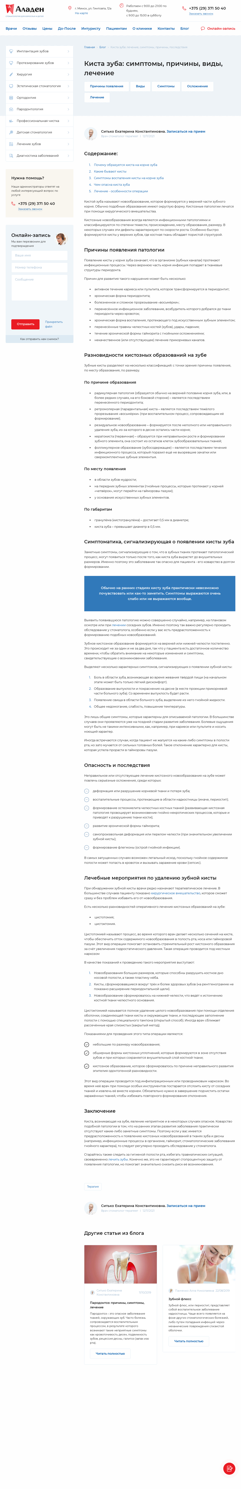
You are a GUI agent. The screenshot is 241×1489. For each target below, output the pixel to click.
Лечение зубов (39, 144)
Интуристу (91, 29)
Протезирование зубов (39, 63)
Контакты (166, 29)
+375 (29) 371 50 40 (207, 8)
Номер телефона (28, 267)
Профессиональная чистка (39, 121)
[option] (120, 1305)
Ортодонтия (39, 98)
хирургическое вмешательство (175, 893)
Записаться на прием (186, 131)
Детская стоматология (39, 132)
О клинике (142, 29)
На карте (81, 13)
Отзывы (30, 29)
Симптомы (166, 86)
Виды (140, 86)
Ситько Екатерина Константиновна (133, 1206)
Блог (184, 29)
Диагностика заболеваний (39, 156)
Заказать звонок (201, 13)
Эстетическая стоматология (39, 86)
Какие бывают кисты (110, 171)
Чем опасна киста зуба (112, 184)
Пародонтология (39, 109)
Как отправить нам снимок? (39, 339)
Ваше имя (23, 255)
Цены (47, 29)
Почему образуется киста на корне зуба (125, 165)
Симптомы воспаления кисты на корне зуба (129, 178)
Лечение (97, 97)
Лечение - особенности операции (121, 191)
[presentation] (40, 310)
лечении (119, 625)
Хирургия (39, 74)
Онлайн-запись (218, 29)
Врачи (11, 29)
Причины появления (106, 86)
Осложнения (197, 86)
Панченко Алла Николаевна (194, 1290)
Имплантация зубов (39, 51)
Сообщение (24, 279)
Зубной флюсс (180, 1299)
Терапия (93, 1186)
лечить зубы (118, 1159)
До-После (67, 29)
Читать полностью (110, 1353)
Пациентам (116, 29)
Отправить (25, 324)
